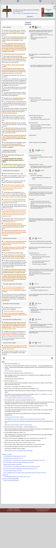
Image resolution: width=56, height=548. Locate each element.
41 (2, 286)
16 (2, 122)
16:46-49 (38, 466)
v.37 (35, 426)
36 (2, 252)
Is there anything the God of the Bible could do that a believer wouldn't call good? (22, 472)
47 (2, 331)
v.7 (32, 373)
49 (2, 345)
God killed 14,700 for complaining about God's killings (20, 450)
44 (2, 310)
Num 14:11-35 (48, 394)
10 (50, 167)
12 (2, 97)
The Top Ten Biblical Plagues (10, 470)
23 (2, 173)
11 (2, 92)
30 (2, 209)
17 (2, 127)
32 (2, 223)
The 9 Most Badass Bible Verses (10, 476)
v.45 (45, 438)
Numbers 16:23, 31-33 (24, 476)
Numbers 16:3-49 (21, 456)
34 (2, 241)
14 (2, 108)
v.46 (33, 442)
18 (2, 135)
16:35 (32, 462)
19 (2, 142)
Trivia (14, 13)
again (6, 392)
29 (2, 204)
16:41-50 (19, 470)
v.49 (40, 446)
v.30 (46, 405)
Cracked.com (5, 474)
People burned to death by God (10, 464)
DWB (6, 424)
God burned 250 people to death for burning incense (20, 424)
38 (2, 260)
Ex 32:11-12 (40, 394)
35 (2, 246)
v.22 (37, 388)
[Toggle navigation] (52, 3)
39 (2, 269)
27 (2, 192)
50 (2, 350)
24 (2, 175)
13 (2, 101)
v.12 (16, 380)
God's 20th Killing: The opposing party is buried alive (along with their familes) (21, 460)
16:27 (34, 468)
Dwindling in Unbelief (7, 454)
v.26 (34, 400)
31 (2, 218)
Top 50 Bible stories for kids (9, 458)
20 (2, 154)
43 (2, 307)
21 (2, 158)
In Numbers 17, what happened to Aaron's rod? (27, 13)
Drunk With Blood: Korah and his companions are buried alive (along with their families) (25, 419)
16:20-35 (19, 458)
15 (2, 115)
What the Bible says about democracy (13, 371)
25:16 (22, 11)
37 (2, 254)
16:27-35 (43, 472)
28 (2, 199)
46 (2, 322)
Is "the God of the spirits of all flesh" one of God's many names (19, 397)
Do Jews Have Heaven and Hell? (11, 480)
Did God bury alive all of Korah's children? (14, 417)
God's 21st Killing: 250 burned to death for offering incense (16, 462)
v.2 (19, 363)
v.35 (6, 422)
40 (2, 274)
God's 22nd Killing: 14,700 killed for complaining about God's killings (19, 466)
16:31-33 (42, 460)
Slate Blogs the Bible (7, 478)
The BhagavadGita (48, 10)
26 (2, 184)
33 (2, 230)
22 (2, 164)
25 (2, 180)
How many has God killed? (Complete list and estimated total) (17, 468)
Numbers (28, 22)
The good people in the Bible (10, 456)
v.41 (24, 432)
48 (2, 337)
